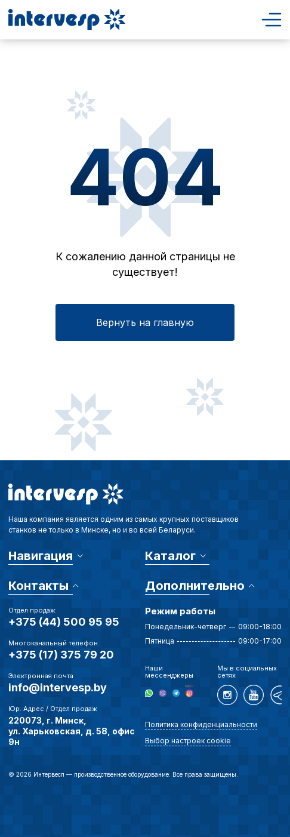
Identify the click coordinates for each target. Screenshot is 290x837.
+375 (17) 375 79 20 (61, 654)
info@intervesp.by (57, 687)
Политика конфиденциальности (201, 724)
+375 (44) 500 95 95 (63, 622)
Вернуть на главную (145, 322)
